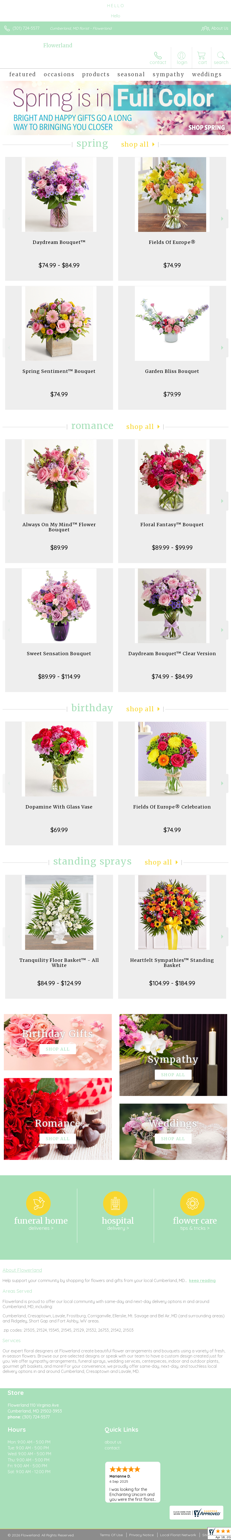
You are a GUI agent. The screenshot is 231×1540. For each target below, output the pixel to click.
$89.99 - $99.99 (172, 547)
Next (222, 218)
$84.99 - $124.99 (59, 983)
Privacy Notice (141, 1535)
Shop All (135, 144)
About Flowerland (22, 1270)
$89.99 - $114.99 (59, 676)
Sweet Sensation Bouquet (59, 653)
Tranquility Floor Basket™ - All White (59, 962)
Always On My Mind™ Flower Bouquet (59, 527)
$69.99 (59, 830)
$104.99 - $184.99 (172, 983)
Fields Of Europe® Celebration (172, 807)
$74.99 (172, 265)
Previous (8, 218)
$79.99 (172, 394)
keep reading (202, 1280)
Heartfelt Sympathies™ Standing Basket (172, 962)
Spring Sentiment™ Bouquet (59, 371)
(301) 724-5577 (26, 28)
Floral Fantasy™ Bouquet (172, 524)
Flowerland (57, 45)
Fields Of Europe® (172, 242)
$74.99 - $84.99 (59, 265)
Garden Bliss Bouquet (172, 371)
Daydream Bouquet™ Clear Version (172, 653)
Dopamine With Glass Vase (59, 807)
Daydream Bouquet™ (59, 242)
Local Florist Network (178, 1535)
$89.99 (59, 547)
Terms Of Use (111, 1535)
